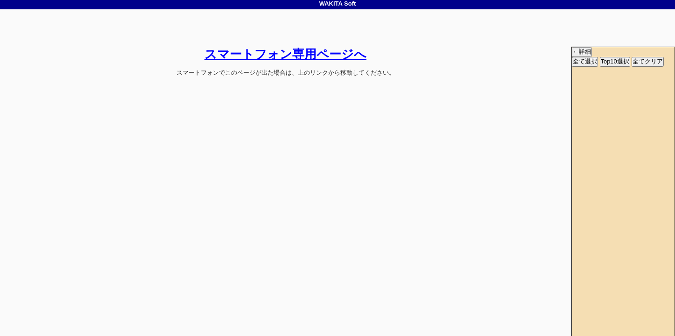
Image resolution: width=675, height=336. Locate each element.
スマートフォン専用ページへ (285, 54)
